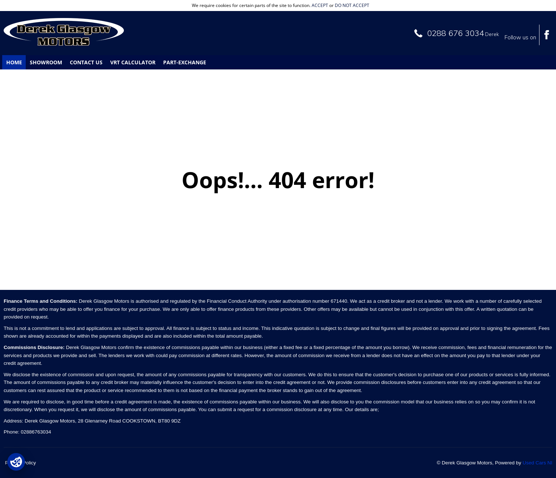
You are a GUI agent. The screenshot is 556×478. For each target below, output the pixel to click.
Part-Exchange (184, 62)
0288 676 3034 (455, 33)
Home (14, 62)
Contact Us (86, 62)
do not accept (352, 5)
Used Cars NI (537, 463)
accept (320, 5)
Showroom (46, 62)
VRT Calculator (132, 62)
